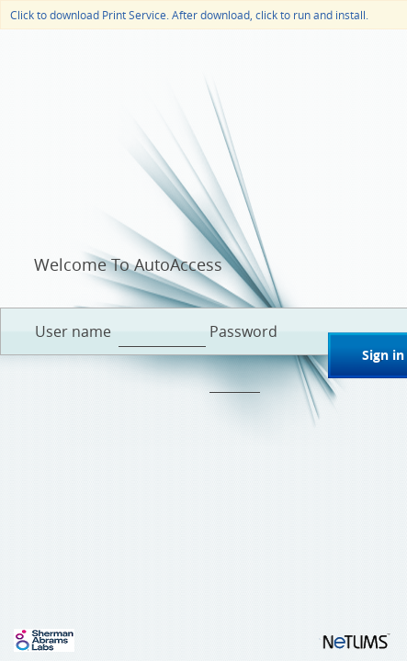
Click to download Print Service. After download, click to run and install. (189, 14)
